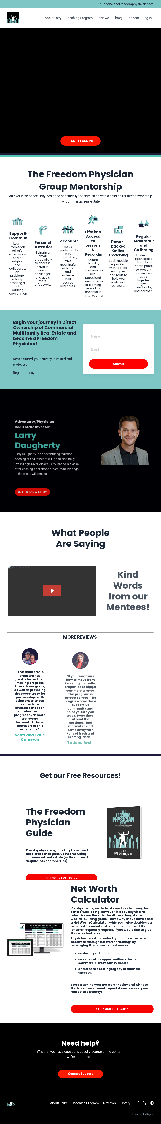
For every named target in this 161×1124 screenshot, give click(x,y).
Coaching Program (79, 18)
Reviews (102, 18)
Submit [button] (118, 364)
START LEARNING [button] (80, 141)
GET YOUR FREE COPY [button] (62, 878)
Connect (132, 18)
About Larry (53, 18)
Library (118, 18)
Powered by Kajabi (143, 1114)
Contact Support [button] (80, 1073)
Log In (147, 18)
